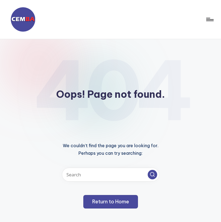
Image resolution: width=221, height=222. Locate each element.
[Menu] (209, 19)
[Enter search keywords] (110, 174)
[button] (152, 174)
